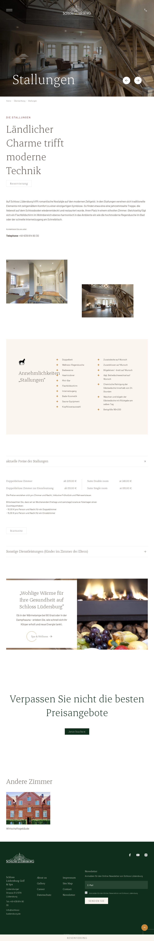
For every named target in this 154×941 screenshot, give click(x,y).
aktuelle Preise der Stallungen (27, 461)
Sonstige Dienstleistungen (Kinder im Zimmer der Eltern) (47, 551)
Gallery (41, 883)
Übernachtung (19, 101)
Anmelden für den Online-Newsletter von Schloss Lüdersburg (111, 893)
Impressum (69, 877)
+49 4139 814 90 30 (29, 235)
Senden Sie (96, 900)
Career (41, 889)
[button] (126, 80)
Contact (67, 889)
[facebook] (130, 854)
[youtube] (138, 854)
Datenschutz (44, 894)
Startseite (16, 530)
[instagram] (146, 854)
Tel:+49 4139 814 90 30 (15, 903)
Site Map (68, 883)
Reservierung (19, 183)
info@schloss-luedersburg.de (13, 912)
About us (42, 877)
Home (8, 101)
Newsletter (69, 894)
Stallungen (32, 101)
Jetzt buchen (77, 731)
